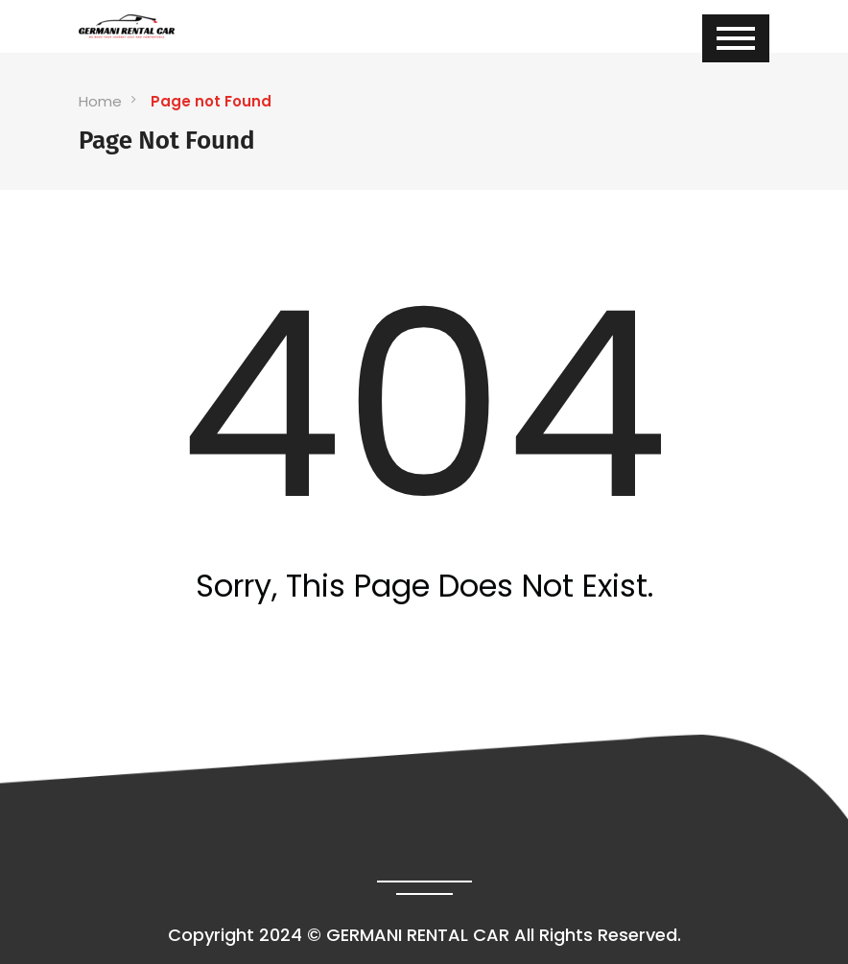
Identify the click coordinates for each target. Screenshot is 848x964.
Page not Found (211, 101)
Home (100, 101)
